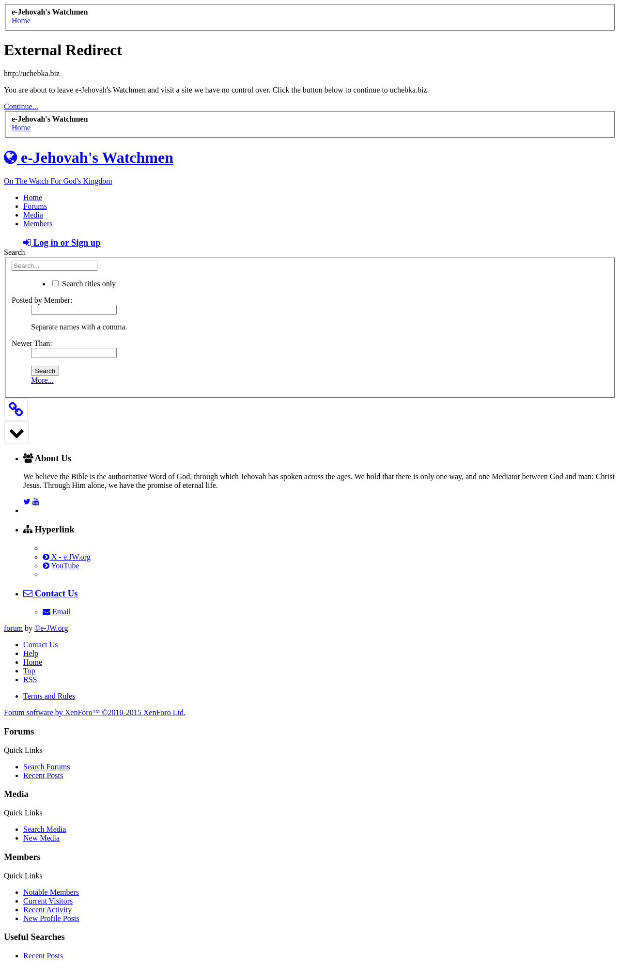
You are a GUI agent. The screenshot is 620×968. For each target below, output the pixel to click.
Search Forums (46, 767)
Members (37, 223)
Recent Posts (43, 775)
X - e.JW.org (67, 557)
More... (42, 380)
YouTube (61, 566)
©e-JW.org (51, 628)
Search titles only (84, 284)
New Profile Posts (51, 918)
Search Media (44, 829)
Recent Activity (47, 910)
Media (33, 215)
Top (29, 671)
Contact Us (40, 644)
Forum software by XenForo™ (95, 712)
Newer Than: (32, 343)
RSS (30, 679)
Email (57, 612)
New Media (41, 838)
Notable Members (51, 892)
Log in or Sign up (62, 242)
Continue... (21, 106)
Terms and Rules (49, 696)
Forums (35, 206)
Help (30, 653)
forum (13, 628)
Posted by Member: (42, 300)
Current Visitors (48, 901)
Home (32, 197)
